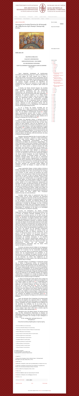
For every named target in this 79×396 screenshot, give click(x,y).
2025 (53, 63)
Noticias (15, 16)
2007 (53, 118)
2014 (53, 108)
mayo (54, 71)
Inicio (32, 383)
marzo (54, 89)
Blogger (49, 390)
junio (54, 70)
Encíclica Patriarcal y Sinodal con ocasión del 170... (58, 76)
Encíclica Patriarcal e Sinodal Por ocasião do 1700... (58, 73)
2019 (53, 101)
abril (54, 88)
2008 (53, 117)
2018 (53, 102)
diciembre (54, 64)
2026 (53, 61)
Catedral (36, 16)
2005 (53, 120)
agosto (54, 68)
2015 (53, 107)
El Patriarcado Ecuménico (52, 16)
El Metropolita (30, 16)
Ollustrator (40, 390)
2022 (53, 97)
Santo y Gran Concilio (35, 18)
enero (54, 92)
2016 (53, 105)
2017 (53, 104)
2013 (53, 110)
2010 (53, 114)
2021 (53, 98)
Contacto (47, 18)
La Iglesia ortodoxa (42, 16)
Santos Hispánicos (26, 18)
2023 (53, 95)
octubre (54, 67)
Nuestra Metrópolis (22, 16)
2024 (53, 94)
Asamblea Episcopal (18, 18)
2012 (53, 111)
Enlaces (42, 18)
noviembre (55, 65)
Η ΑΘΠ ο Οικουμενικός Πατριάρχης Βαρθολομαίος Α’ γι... (58, 83)
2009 (53, 115)
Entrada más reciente (19, 383)
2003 (53, 121)
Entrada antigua (45, 383)
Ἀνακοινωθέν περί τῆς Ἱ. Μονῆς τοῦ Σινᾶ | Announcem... (58, 80)
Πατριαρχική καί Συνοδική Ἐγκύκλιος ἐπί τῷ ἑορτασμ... (58, 78)
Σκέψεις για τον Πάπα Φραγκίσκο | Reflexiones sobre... (58, 86)
